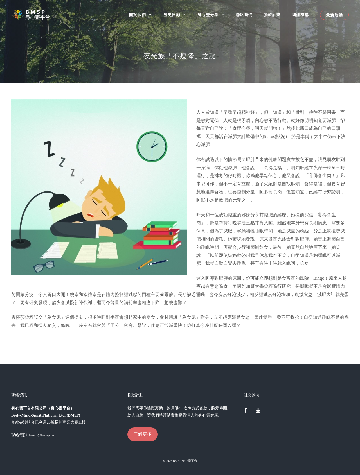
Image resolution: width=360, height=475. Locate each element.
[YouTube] (258, 411)
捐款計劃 (272, 15)
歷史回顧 (177, 14)
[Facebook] (245, 411)
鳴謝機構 (300, 15)
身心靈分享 (213, 14)
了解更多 (143, 434)
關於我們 (143, 14)
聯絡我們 (244, 15)
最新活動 (334, 15)
